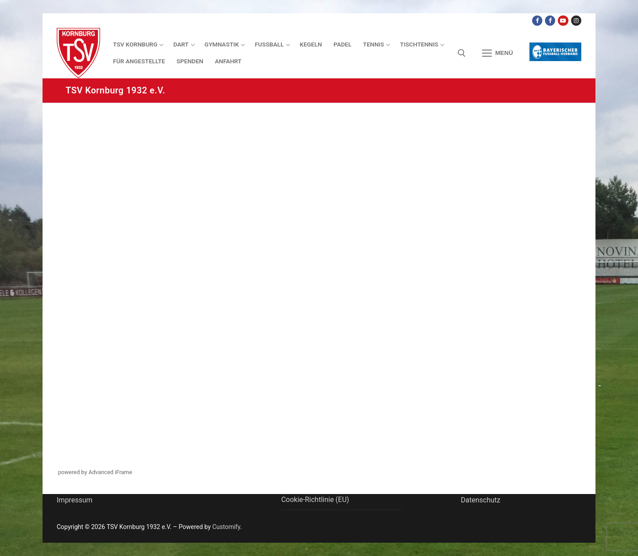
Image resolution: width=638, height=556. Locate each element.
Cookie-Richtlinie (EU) (315, 499)
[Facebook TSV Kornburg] (537, 20)
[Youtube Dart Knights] (563, 20)
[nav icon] (497, 53)
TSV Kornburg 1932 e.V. (115, 90)
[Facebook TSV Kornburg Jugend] (550, 20)
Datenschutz (480, 500)
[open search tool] (462, 53)
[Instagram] (576, 20)
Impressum (75, 500)
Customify (226, 526)
